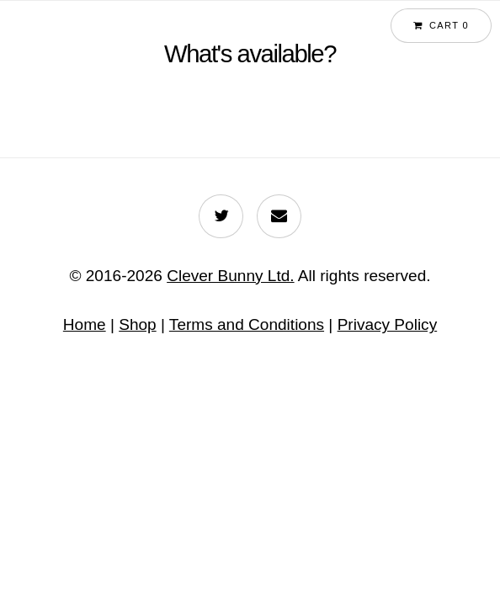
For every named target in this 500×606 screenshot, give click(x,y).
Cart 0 (449, 25)
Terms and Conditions (246, 324)
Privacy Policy (388, 324)
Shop (137, 324)
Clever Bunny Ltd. (230, 275)
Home (84, 324)
